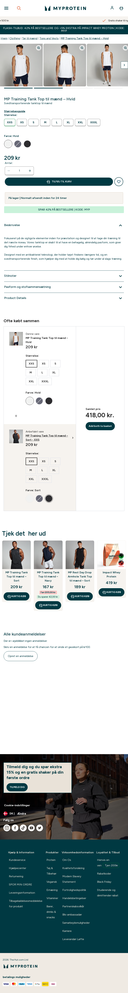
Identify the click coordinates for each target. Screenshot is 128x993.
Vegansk (51, 881)
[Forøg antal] (30, 171)
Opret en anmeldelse (20, 656)
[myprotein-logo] (65, 8)
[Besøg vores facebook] (15, 827)
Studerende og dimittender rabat (107, 892)
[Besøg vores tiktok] (23, 827)
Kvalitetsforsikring (73, 868)
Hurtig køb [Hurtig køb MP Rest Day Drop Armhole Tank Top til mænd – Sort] (79, 596)
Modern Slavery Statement (71, 879)
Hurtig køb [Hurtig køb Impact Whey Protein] (111, 592)
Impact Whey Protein (111, 574)
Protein (51, 860)
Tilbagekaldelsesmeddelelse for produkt (25, 903)
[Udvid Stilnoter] (64, 276)
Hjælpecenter (17, 868)
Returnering (16, 876)
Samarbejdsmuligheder (76, 922)
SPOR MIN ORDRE (20, 884)
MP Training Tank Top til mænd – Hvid (85, 38)
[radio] (9, 122)
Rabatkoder (104, 873)
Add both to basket (100, 426)
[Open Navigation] (6, 8)
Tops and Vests (49, 38)
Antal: (9, 163)
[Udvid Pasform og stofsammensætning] (64, 287)
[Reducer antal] (8, 171)
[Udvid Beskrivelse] (64, 225)
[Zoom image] (38, 48)
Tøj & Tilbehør (51, 870)
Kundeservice (17, 860)
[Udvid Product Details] (64, 298)
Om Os (66, 860)
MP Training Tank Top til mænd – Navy (48, 576)
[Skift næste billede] (124, 65)
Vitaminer (52, 898)
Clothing (14, 38)
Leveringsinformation (22, 892)
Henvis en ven (108, 863)
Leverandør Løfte (73, 939)
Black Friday (104, 881)
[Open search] (19, 8)
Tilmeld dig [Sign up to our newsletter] (17, 787)
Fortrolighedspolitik (74, 890)
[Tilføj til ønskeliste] (118, 181)
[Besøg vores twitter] (39, 827)
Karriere (67, 931)
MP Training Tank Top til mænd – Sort (16, 576)
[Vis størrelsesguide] (15, 111)
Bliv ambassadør (72, 914)
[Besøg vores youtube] (31, 827)
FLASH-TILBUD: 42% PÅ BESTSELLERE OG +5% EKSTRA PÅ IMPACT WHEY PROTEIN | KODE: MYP (64, 29)
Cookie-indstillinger (17, 805)
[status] (19, 171)
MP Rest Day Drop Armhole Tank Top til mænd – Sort (80, 576)
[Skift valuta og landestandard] (64, 814)
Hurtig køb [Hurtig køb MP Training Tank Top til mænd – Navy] (48, 605)
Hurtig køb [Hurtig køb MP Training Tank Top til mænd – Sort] (16, 596)
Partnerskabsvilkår (73, 906)
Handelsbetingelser (74, 898)
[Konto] (112, 8)
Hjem (4, 38)
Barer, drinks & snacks (51, 912)
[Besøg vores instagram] (6, 827)
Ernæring (52, 890)
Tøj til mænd (29, 38)
